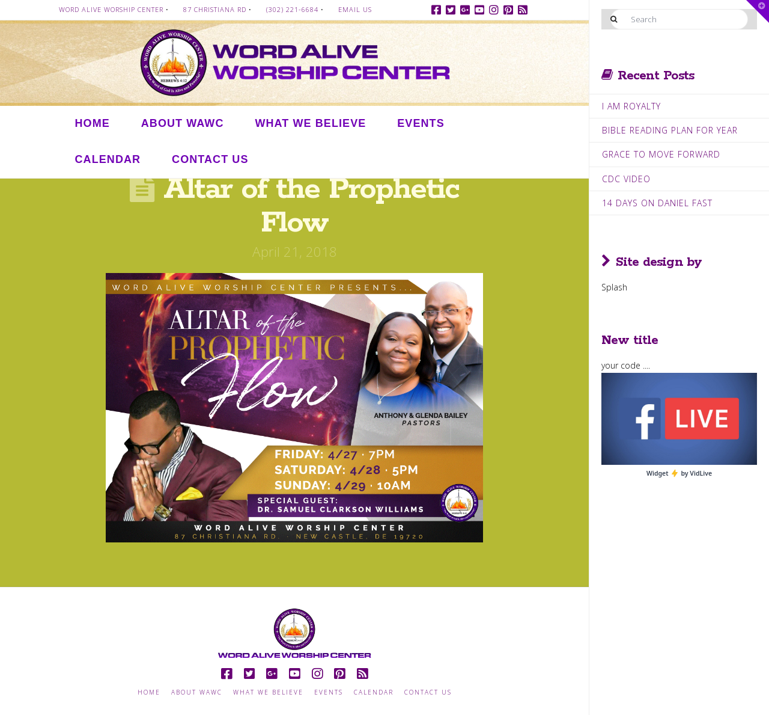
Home (149, 692)
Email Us (355, 9)
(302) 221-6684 (292, 9)
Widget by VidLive (679, 473)
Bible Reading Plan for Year (670, 130)
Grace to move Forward (661, 154)
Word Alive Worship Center (111, 9)
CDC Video (626, 179)
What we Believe (268, 692)
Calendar (374, 692)
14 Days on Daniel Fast (657, 203)
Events (328, 692)
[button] (757, 11)
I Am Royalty (631, 106)
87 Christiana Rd (214, 9)
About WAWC (196, 692)
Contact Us (428, 692)
